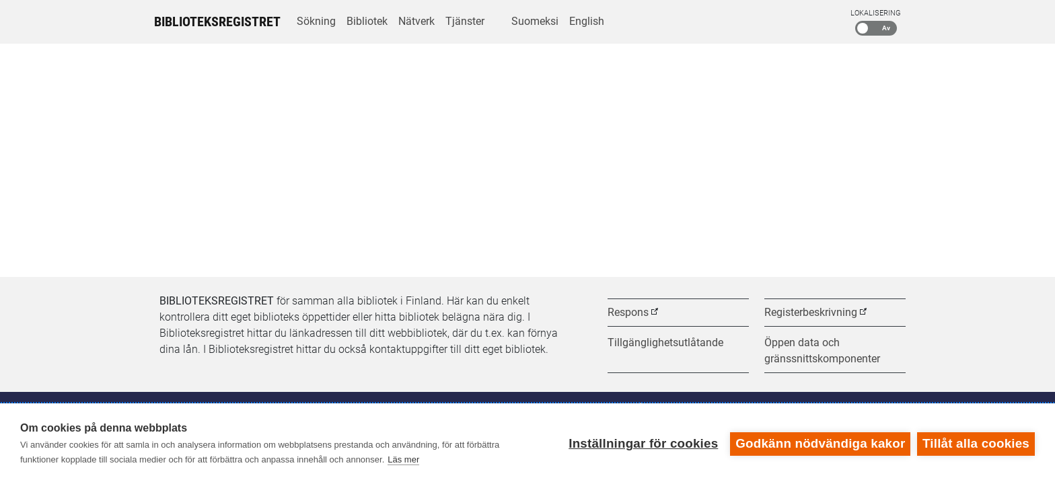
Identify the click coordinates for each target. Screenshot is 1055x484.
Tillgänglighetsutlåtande (665, 342)
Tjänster (464, 21)
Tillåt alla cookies (975, 443)
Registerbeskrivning (810, 312)
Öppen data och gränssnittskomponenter (822, 350)
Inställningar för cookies (643, 443)
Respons (628, 312)
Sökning (316, 21)
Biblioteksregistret (217, 21)
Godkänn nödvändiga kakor (820, 443)
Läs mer (403, 459)
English (586, 21)
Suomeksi (534, 21)
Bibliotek (367, 21)
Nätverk (416, 21)
